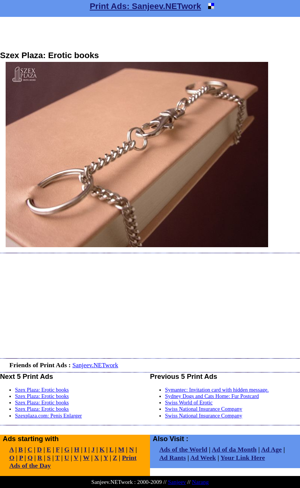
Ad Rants (172, 457)
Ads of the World (183, 449)
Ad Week (203, 457)
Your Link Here (242, 457)
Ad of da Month (234, 449)
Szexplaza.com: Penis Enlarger (48, 416)
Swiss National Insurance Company (203, 409)
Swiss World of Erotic (189, 402)
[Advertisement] (150, 34)
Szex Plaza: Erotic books (42, 390)
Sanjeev (177, 482)
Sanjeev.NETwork (95, 365)
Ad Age (271, 449)
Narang (200, 482)
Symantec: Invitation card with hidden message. (217, 390)
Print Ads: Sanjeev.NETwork (145, 6)
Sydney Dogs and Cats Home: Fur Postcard (212, 396)
